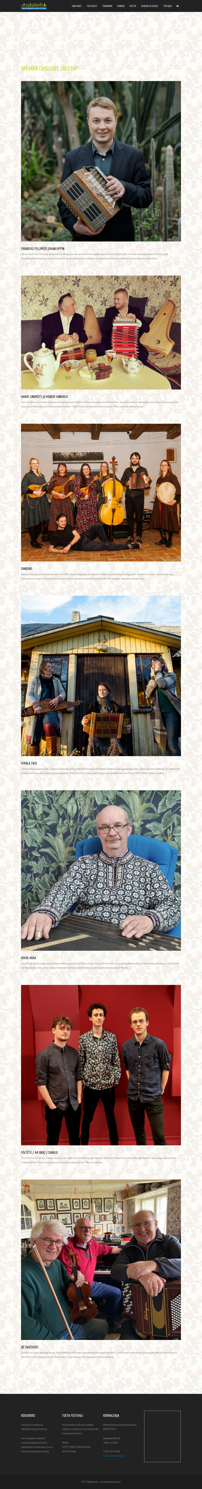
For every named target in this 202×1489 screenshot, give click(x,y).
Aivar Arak (28, 958)
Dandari (26, 568)
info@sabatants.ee (113, 1455)
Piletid (132, 6)
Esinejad (121, 6)
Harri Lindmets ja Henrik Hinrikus (44, 396)
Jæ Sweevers (29, 1347)
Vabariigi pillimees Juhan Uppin (42, 248)
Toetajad (167, 6)
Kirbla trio (29, 763)
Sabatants (77, 6)
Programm (107, 6)
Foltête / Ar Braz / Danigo (39, 1152)
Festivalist (92, 6)
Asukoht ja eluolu (149, 6)
